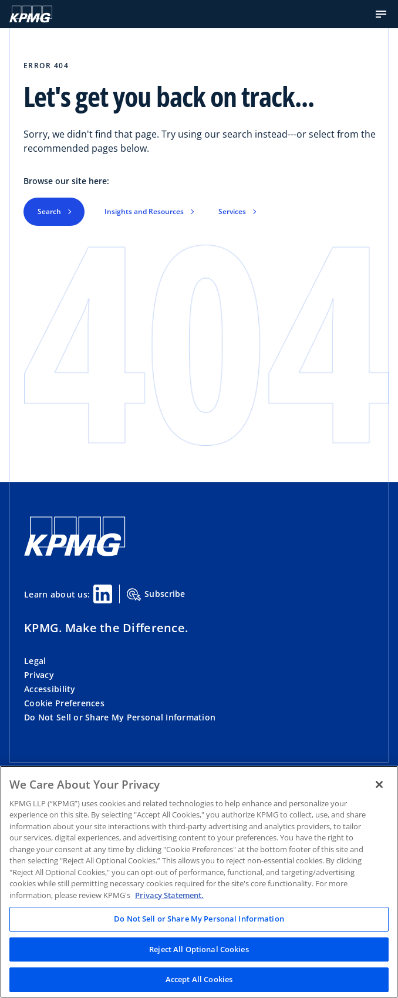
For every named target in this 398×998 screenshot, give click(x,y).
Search (49, 211)
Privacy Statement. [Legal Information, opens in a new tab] (169, 895)
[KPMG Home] (30, 14)
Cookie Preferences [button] (64, 703)
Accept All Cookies (199, 979)
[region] (199, 882)
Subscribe (156, 594)
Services (232, 211)
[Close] (379, 784)
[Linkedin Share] (102, 594)
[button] (381, 14)
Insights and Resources (144, 211)
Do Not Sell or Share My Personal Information (119, 717)
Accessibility (50, 689)
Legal (35, 660)
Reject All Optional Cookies (199, 949)
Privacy (39, 674)
